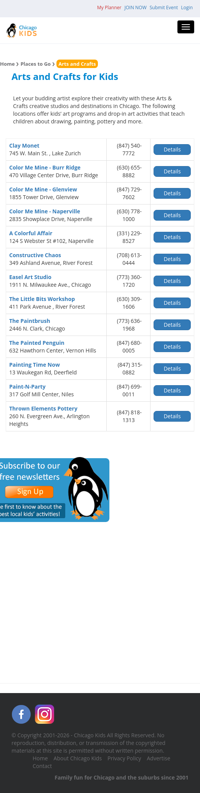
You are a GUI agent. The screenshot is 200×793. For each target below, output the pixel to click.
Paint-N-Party (27, 386)
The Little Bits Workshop (42, 299)
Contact (42, 766)
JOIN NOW (135, 7)
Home (7, 63)
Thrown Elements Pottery (43, 408)
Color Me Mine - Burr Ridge (45, 167)
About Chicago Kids (78, 758)
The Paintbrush (29, 320)
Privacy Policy (124, 758)
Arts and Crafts (77, 63)
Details (172, 149)
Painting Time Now (34, 364)
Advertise (158, 758)
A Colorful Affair (30, 233)
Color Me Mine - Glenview (43, 189)
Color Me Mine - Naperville (44, 211)
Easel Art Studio (30, 277)
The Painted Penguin (36, 342)
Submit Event (164, 7)
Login (187, 7)
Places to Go (35, 63)
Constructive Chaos (35, 255)
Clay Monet (24, 145)
